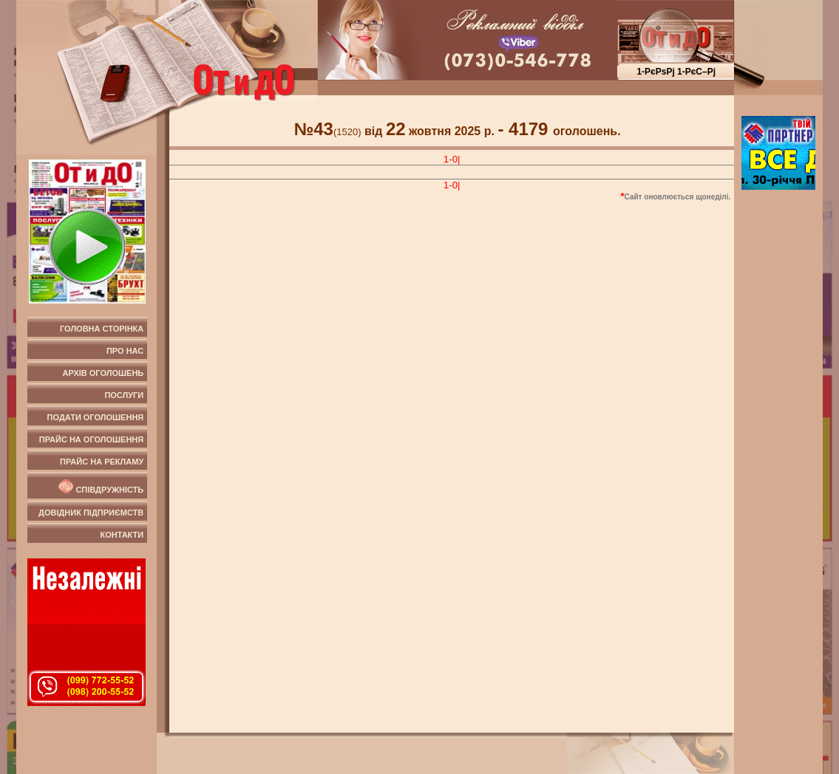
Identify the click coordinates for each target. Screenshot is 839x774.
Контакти (121, 534)
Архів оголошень (103, 373)
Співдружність (99, 486)
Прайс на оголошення (91, 439)
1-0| (452, 159)
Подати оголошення (95, 417)
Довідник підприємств (90, 512)
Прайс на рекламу (101, 461)
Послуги (123, 395)
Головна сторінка (101, 328)
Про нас (124, 350)
